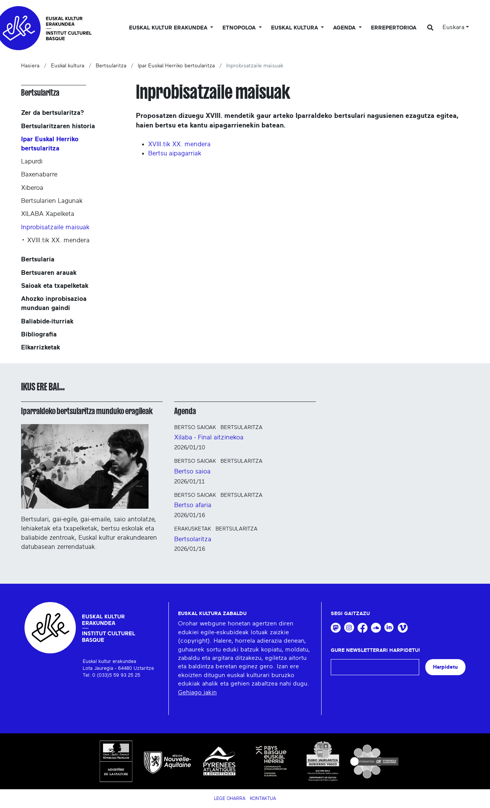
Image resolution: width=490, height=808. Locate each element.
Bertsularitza (111, 66)
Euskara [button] (453, 27)
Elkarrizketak (40, 347)
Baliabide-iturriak (47, 321)
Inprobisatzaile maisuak (55, 227)
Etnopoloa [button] (239, 28)
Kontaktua (263, 798)
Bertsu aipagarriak (174, 153)
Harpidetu (445, 667)
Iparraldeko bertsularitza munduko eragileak (87, 411)
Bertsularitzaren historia (58, 126)
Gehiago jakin (197, 692)
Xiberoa (32, 187)
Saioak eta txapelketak (54, 285)
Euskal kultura (67, 66)
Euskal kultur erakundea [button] (169, 28)
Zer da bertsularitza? (52, 112)
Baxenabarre (39, 174)
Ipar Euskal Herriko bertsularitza (176, 66)
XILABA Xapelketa (47, 214)
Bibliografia (39, 334)
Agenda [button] (345, 28)
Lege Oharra (229, 798)
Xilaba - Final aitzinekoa (208, 437)
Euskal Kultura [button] (295, 28)
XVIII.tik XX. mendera (179, 144)
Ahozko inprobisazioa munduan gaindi (54, 303)
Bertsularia (37, 259)
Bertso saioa (192, 471)
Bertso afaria (192, 505)
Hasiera (30, 66)
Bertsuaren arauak (49, 272)
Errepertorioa (393, 28)
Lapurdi (31, 161)
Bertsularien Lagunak (52, 201)
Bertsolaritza (192, 539)
